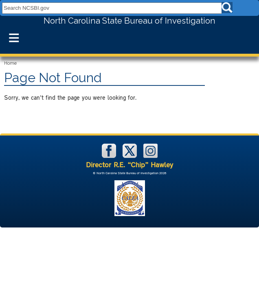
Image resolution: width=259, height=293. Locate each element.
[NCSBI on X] (130, 156)
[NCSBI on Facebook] (110, 156)
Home (10, 63)
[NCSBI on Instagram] (150, 156)
